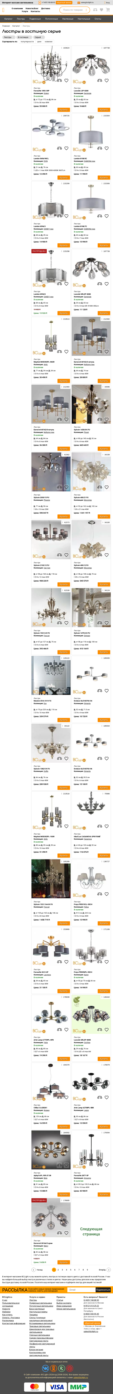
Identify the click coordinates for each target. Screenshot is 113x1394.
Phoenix (47, 500)
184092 (65, 1132)
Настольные (84, 19)
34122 (65, 726)
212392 (106, 319)
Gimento (87, 703)
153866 (65, 929)
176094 (106, 1132)
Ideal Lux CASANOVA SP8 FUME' (87, 836)
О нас (4, 1300)
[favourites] (66, 80)
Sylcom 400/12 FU (81, 565)
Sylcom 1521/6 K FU (42, 633)
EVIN (46, 161)
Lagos (86, 1110)
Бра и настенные (37, 1309)
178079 (106, 1065)
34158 (106, 454)
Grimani (87, 636)
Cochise (87, 1042)
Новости (6, 1309)
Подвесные (35, 19)
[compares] (59, 80)
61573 (65, 522)
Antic (46, 364)
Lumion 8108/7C (80, 226)
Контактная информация (13, 1323)
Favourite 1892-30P (41, 91)
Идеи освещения (64, 1306)
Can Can (47, 568)
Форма (46, 1110)
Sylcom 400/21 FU (81, 497)
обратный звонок (64, 3)
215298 (65, 251)
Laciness (47, 975)
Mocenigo (88, 500)
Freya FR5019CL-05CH (83, 904)
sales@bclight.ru (87, 2)
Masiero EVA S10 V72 (42, 701)
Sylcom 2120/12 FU (41, 565)
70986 (106, 794)
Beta (45, 1178)
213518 (65, 794)
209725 (65, 116)
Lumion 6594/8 (40, 294)
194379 (65, 1065)
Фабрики (6, 1312)
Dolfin (46, 771)
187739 (106, 251)
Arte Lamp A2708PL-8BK (84, 1108)
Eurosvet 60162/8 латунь (44, 430)
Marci (46, 1246)
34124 (106, 590)
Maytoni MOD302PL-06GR (44, 362)
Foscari (47, 636)
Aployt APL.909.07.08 (42, 1175)
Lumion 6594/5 (40, 226)
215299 (65, 183)
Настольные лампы (38, 1312)
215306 (106, 183)
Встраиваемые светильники (42, 1323)
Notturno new (89, 364)
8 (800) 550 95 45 (91, 1314)
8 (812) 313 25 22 (91, 1306)
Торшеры (33, 1315)
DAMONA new (89, 161)
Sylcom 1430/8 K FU (82, 430)
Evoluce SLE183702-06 (83, 769)
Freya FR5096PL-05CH (83, 972)
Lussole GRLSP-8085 (82, 1040)
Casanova (88, 839)
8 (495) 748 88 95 (91, 1300)
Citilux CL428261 (40, 1108)
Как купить (7, 1315)
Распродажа (8, 1320)
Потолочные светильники (41, 1306)
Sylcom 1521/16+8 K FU (43, 904)
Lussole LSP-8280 (81, 91)
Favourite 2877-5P (81, 1175)
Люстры (21, 19)
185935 (106, 658)
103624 (65, 48)
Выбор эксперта (63, 1303)
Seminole (87, 93)
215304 (106, 116)
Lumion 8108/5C (80, 158)
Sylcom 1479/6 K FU (82, 633)
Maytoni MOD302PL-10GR (44, 836)
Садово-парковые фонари (41, 1338)
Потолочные (51, 19)
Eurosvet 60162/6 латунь (84, 362)
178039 (65, 997)
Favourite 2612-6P (41, 972)
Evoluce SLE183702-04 (83, 701)
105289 (65, 861)
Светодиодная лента (38, 1341)
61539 (65, 590)
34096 (106, 387)
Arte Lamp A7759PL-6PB (44, 1040)
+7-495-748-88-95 (48, 2)
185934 (106, 726)
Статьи (59, 1300)
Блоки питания (36, 1350)
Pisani (86, 432)
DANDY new (48, 229)
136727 (106, 861)
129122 (65, 658)
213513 (65, 319)
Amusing (87, 1178)
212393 (65, 387)
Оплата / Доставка (11, 1318)
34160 (106, 522)
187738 (106, 48)
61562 (65, 454)
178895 (65, 1200)
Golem (46, 93)
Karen (86, 975)
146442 (106, 997)
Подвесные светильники (40, 1303)
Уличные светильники (39, 1335)
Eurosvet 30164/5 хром (43, 1243)
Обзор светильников (66, 1309)
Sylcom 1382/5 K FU (42, 769)
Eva (45, 703)
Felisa (86, 907)
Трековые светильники (40, 1326)
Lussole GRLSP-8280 (82, 294)
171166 (106, 929)
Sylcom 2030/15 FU (41, 497)
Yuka (46, 1042)
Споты (98, 19)
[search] (86, 10)
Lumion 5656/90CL (41, 158)
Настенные (67, 19)
